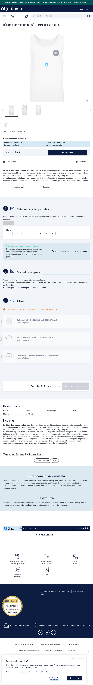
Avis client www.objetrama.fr (53, 651)
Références (83, 162)
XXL (60, 233)
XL (47, 233)
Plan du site (71, 651)
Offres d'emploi (78, 592)
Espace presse (64, 592)
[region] (44, 669)
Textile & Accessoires (42, 460)
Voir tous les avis (44, 535)
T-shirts (55, 460)
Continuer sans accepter (77, 658)
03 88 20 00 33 (84, 9)
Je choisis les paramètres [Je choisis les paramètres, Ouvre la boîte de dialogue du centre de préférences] (54, 679)
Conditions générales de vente (23, 644)
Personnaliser (68, 153)
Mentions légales (73, 644)
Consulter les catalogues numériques (76, 625)
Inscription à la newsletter (16, 625)
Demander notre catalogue (49, 625)
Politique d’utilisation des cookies (28, 651)
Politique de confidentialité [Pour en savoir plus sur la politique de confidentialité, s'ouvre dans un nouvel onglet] (38, 672)
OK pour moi (74, 678)
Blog (42, 594)
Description (47, 187)
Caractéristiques (18, 187)
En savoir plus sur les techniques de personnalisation (24, 287)
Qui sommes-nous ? (48, 592)
